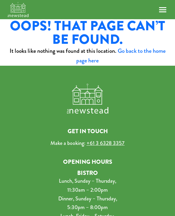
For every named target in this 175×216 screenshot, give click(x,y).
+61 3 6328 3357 (105, 143)
